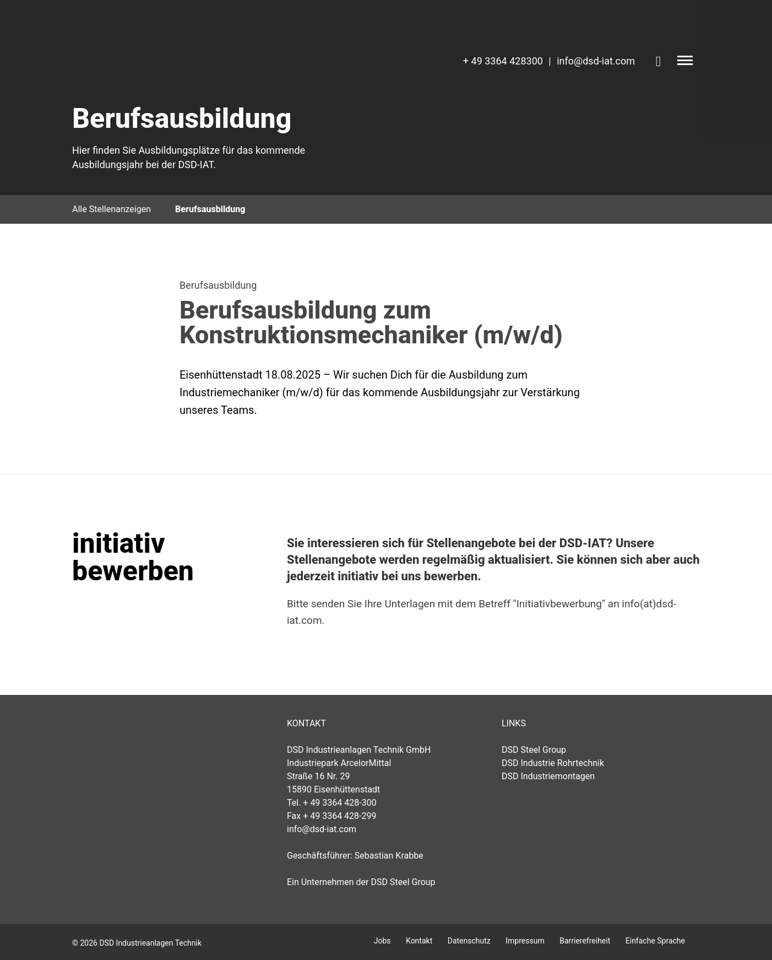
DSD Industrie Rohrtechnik (553, 763)
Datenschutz (469, 940)
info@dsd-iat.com (596, 61)
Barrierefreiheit (584, 940)
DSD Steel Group (534, 750)
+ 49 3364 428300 (503, 61)
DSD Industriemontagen (548, 776)
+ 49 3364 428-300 (339, 802)
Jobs (382, 940)
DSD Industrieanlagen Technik (171, 735)
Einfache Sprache (655, 940)
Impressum (524, 940)
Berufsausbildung (210, 209)
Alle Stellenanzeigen (111, 209)
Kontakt (419, 940)
